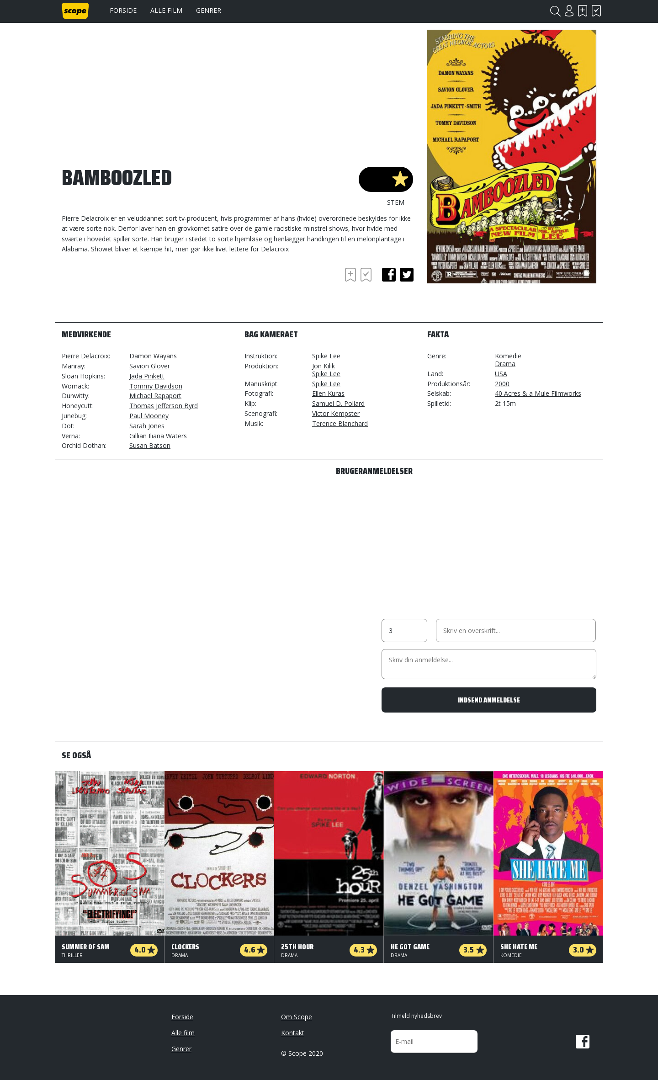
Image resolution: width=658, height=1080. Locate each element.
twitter (407, 275)
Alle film (166, 10)
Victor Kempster (336, 413)
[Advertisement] (135, 291)
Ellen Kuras (328, 393)
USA (501, 373)
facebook (389, 275)
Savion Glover (149, 366)
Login (569, 10)
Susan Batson (149, 445)
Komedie (508, 355)
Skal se (582, 10)
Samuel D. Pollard (338, 403)
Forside (123, 10)
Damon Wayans (153, 355)
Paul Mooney (149, 415)
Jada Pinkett (146, 376)
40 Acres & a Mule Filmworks (538, 393)
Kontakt (292, 1032)
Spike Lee (326, 355)
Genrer (208, 10)
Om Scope (296, 1016)
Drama (505, 363)
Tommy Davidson (155, 386)
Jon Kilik (323, 366)
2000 (502, 383)
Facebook (582, 1041)
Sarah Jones (146, 425)
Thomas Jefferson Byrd (163, 405)
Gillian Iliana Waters (158, 435)
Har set (596, 10)
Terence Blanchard (340, 423)
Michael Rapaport (155, 395)
